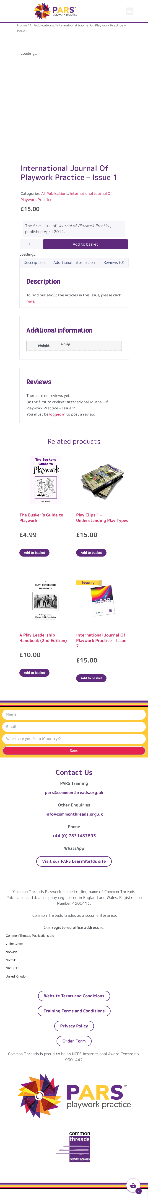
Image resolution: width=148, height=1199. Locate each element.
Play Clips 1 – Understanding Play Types (102, 517)
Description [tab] (34, 262)
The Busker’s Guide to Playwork (41, 517)
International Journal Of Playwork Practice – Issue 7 (101, 640)
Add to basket (85, 244)
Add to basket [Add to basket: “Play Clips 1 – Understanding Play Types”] (91, 553)
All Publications (41, 25)
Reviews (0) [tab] (114, 262)
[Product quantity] (32, 244)
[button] (129, 11)
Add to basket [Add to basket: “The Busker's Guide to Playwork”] (34, 553)
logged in (57, 414)
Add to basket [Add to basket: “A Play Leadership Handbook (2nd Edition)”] (34, 673)
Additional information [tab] (74, 262)
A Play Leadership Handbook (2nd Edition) (43, 637)
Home (22, 25)
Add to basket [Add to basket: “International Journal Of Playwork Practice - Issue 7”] (91, 678)
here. (30, 301)
